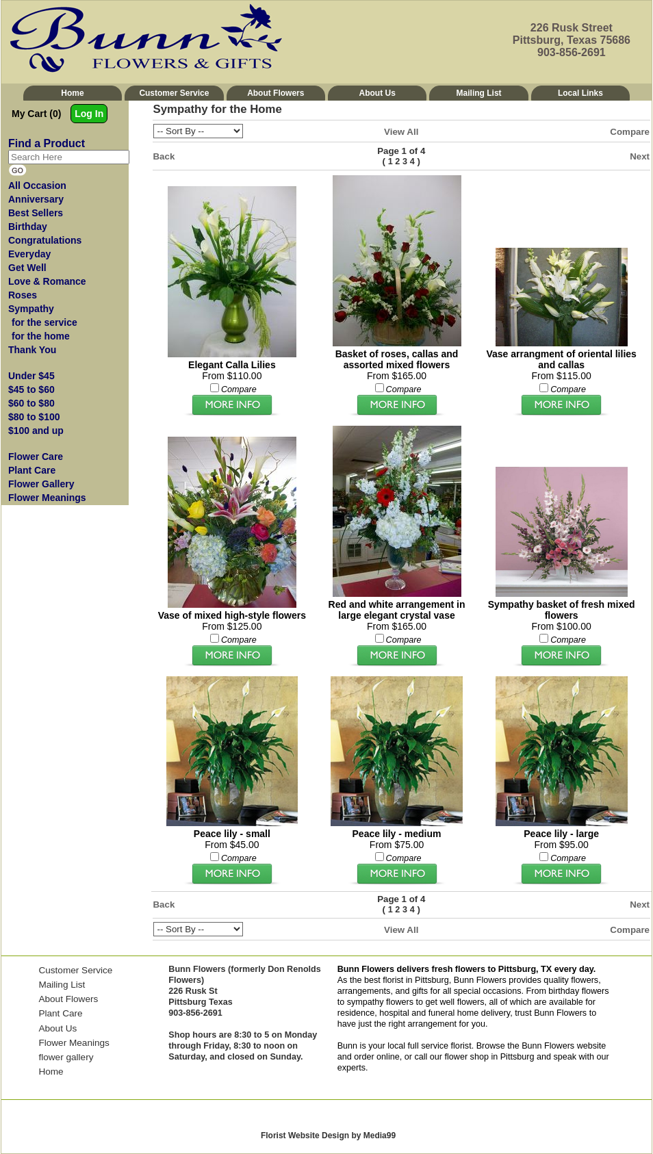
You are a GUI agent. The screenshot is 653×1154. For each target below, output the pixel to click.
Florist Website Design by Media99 (328, 1135)
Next (640, 156)
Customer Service (174, 93)
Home (72, 93)
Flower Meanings (74, 1043)
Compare (630, 132)
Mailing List (479, 93)
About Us (377, 93)
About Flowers (275, 93)
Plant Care (60, 1013)
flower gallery (65, 1057)
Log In (89, 113)
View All (401, 132)
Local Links (580, 93)
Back (164, 156)
